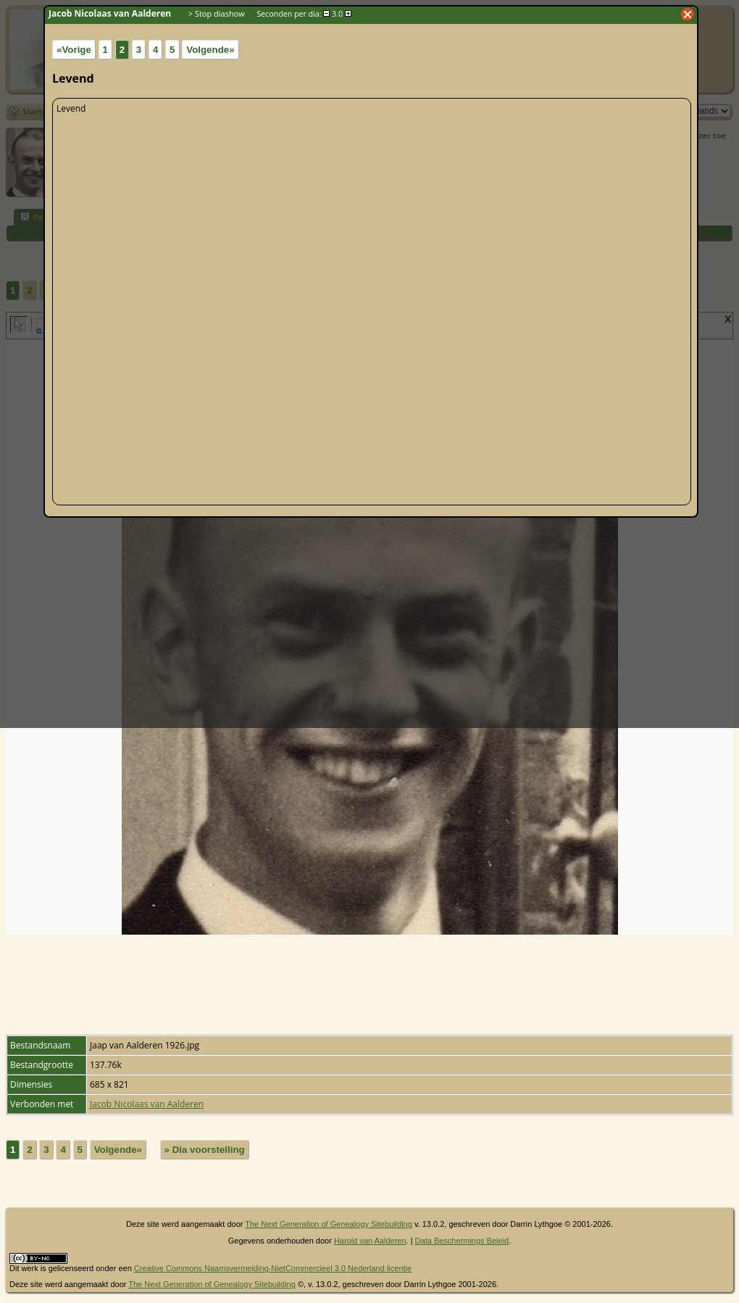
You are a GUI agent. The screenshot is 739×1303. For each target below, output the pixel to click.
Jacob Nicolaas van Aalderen (147, 1104)
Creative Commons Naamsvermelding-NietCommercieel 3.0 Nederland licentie (273, 1268)
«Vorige (74, 49)
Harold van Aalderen (370, 1240)
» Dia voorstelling (204, 1149)
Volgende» (118, 1149)
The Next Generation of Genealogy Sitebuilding (328, 1224)
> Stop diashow (216, 13)
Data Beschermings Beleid (462, 1240)
